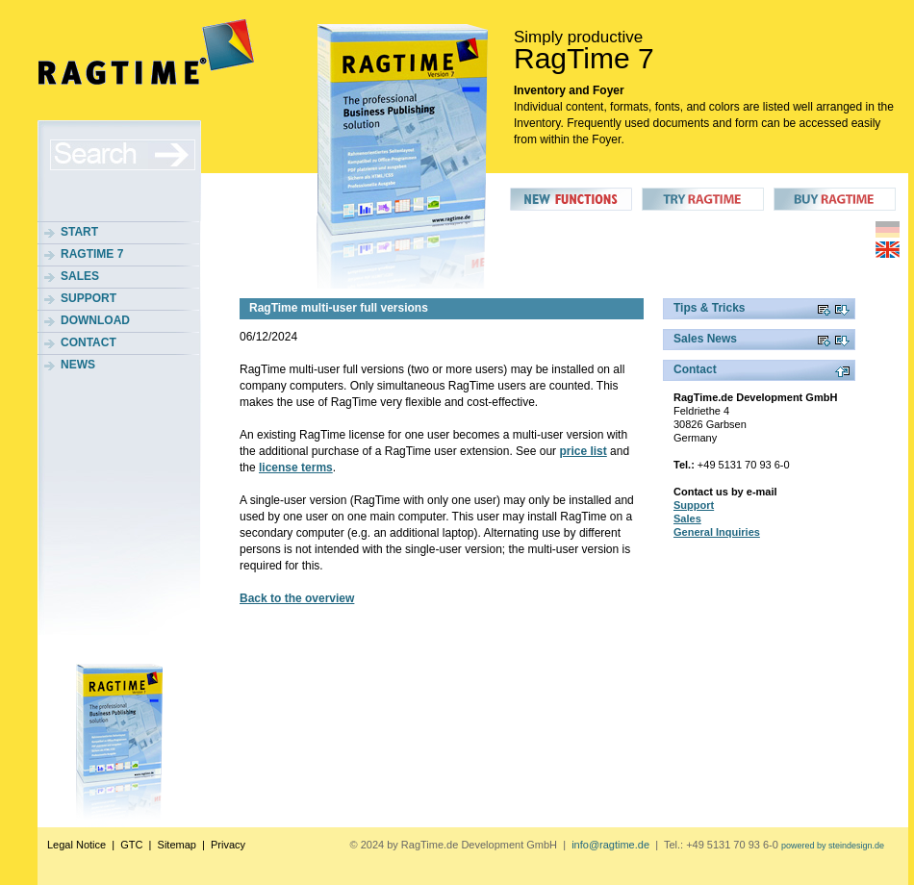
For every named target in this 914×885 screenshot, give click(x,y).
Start (79, 232)
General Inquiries (716, 532)
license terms (296, 467)
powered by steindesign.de (832, 845)
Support (88, 298)
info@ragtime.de (610, 844)
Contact (88, 342)
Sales (80, 276)
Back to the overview (297, 598)
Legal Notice (76, 844)
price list (582, 451)
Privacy (228, 844)
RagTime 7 (92, 254)
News (78, 364)
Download (95, 320)
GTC (131, 844)
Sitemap (177, 844)
